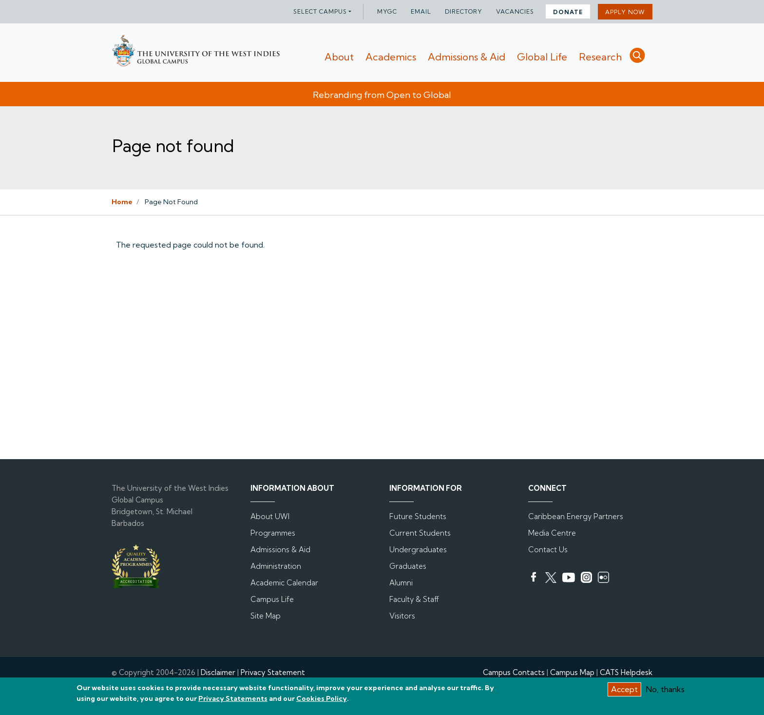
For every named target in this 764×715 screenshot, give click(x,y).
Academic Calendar (284, 582)
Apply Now (625, 12)
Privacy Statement (273, 672)
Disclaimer (218, 672)
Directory (463, 11)
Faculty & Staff (414, 599)
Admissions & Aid (466, 57)
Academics (390, 57)
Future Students (417, 516)
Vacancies (515, 11)
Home (122, 201)
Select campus (320, 11)
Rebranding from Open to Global (382, 94)
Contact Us (548, 549)
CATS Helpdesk (626, 672)
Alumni (401, 582)
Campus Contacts (514, 672)
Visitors (402, 615)
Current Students (420, 533)
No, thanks (665, 691)
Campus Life (272, 599)
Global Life (542, 57)
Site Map (265, 615)
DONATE (568, 12)
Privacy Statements (232, 701)
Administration (275, 566)
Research (600, 57)
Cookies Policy (321, 701)
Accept (624, 691)
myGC (387, 11)
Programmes (272, 533)
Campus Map (572, 672)
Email (421, 11)
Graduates (407, 566)
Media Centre (552, 533)
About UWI (269, 516)
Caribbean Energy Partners (575, 516)
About (339, 57)
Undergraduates (418, 549)
